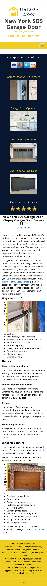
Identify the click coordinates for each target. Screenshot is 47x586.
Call (23, 582)
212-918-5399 (29, 36)
